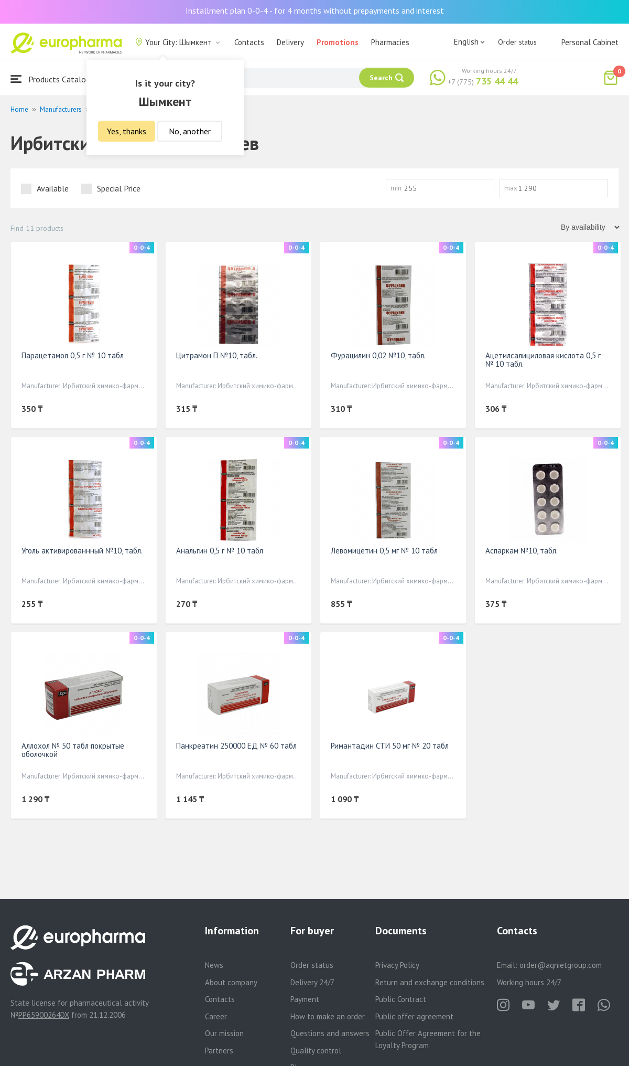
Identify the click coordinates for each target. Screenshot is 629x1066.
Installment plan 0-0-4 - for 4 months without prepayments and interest (315, 10)
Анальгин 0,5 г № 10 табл (219, 551)
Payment (304, 999)
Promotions (338, 42)
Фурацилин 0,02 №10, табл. (378, 355)
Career (216, 1016)
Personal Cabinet (590, 42)
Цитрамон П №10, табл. (216, 355)
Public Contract (400, 999)
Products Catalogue (54, 78)
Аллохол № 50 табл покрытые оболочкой (72, 750)
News (214, 965)
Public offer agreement (414, 1016)
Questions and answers (330, 1033)
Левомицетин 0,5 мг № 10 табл (384, 551)
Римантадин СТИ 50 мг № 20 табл (390, 746)
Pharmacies (390, 42)
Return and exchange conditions (429, 982)
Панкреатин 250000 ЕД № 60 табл (236, 746)
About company (231, 982)
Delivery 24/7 (312, 982)
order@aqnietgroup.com (560, 965)
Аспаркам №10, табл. (521, 551)
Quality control (315, 1051)
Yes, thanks (126, 131)
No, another (190, 131)
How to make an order (327, 1016)
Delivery (290, 42)
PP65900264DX (43, 1015)
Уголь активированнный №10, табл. (82, 551)
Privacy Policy (397, 965)
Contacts (249, 42)
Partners (219, 1051)
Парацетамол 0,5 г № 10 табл (72, 355)
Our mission (224, 1033)
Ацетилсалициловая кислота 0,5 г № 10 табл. (543, 359)
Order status (517, 42)
